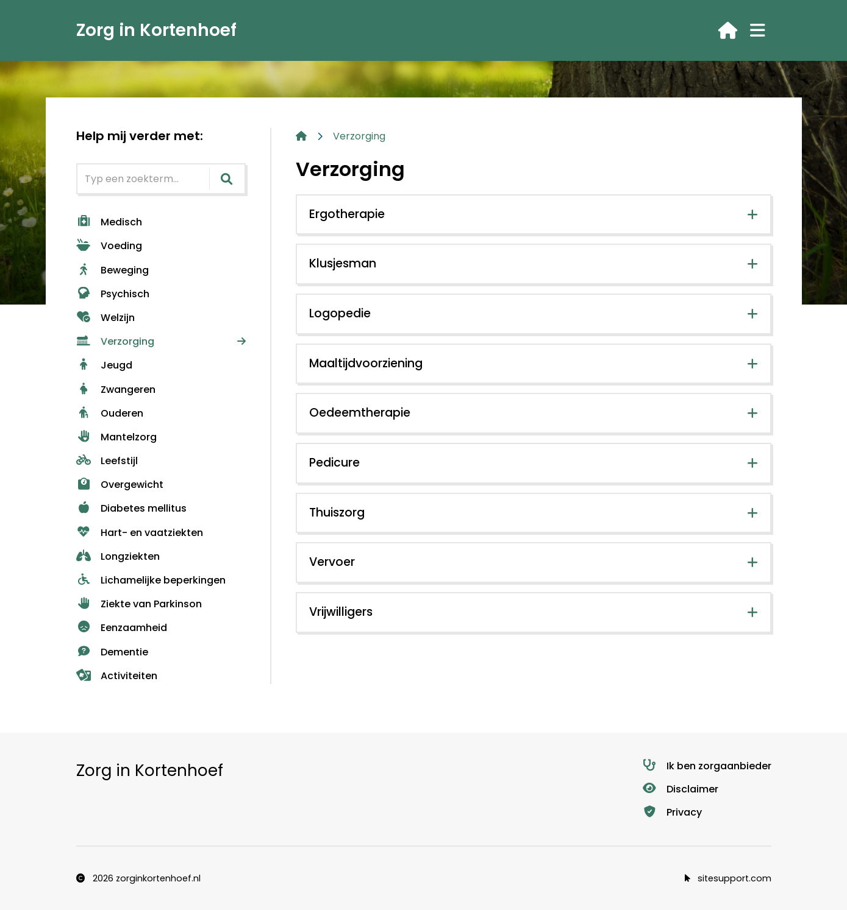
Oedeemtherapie (359, 412)
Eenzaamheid (121, 627)
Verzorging (115, 341)
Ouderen (109, 413)
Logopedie (340, 313)
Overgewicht (119, 484)
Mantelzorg (116, 437)
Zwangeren (115, 389)
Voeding (109, 246)
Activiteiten (116, 676)
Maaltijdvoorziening (366, 363)
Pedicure (334, 462)
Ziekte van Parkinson (139, 604)
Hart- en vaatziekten (139, 532)
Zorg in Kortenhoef (156, 30)
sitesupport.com (728, 878)
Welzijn (105, 317)
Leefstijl (107, 461)
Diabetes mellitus (131, 508)
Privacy (672, 812)
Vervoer (332, 562)
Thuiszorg (337, 512)
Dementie (112, 652)
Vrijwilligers (341, 612)
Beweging (112, 270)
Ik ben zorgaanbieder (706, 766)
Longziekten (118, 556)
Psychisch (112, 294)
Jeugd (104, 365)
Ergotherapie (347, 214)
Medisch (109, 222)
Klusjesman (342, 263)
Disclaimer (680, 789)
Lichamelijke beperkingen (151, 580)
